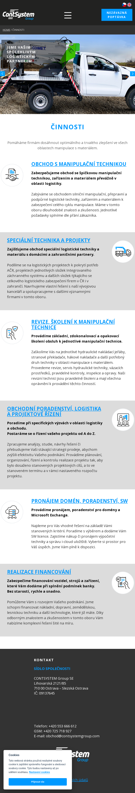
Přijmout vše (37, 781)
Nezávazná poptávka (117, 15)
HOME (6, 29)
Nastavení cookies (39, 772)
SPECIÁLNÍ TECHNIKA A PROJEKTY (48, 240)
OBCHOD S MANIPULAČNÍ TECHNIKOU (78, 164)
